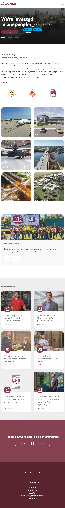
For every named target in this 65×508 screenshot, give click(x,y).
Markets (10, 32)
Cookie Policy (32, 493)
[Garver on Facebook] (25, 473)
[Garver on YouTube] (34, 473)
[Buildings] (49, 151)
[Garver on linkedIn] (30, 473)
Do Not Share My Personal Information (32, 496)
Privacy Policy (32, 490)
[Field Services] (49, 184)
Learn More (5, 82)
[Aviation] (16, 151)
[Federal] (16, 184)
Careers (28, 32)
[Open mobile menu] (62, 3)
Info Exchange (32, 498)
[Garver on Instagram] (39, 473)
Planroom (32, 488)
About (23, 443)
